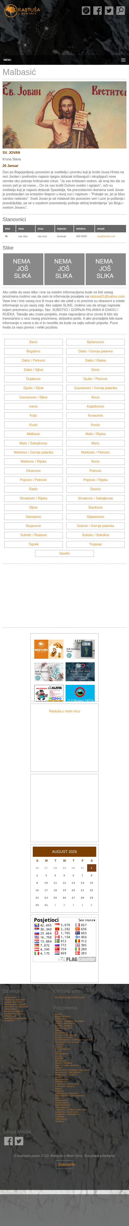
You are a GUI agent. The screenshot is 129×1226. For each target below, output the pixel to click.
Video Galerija (13, 1013)
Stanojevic (33, 517)
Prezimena (11, 1009)
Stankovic (95, 507)
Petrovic (95, 471)
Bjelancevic (95, 342)
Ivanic (33, 406)
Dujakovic (33, 379)
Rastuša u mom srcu (64, 711)
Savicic (95, 489)
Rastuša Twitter (109, 10)
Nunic (95, 461)
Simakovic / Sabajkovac (95, 498)
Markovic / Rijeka (33, 461)
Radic (33, 489)
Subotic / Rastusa (33, 535)
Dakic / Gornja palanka (95, 351)
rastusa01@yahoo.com (107, 296)
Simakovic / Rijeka (33, 498)
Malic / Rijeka (95, 434)
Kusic (33, 425)
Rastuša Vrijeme (64, 1210)
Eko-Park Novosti (15, 1004)
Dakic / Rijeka (95, 360)
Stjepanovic (95, 517)
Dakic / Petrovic (33, 360)
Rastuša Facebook (97, 10)
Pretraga (120, 10)
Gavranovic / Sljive (33, 397)
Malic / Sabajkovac (33, 443)
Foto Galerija (13, 1011)
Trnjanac (95, 544)
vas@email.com (106, 236)
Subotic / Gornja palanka (95, 526)
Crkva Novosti (13, 1002)
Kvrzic (95, 425)
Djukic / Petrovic (95, 379)
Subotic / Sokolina (95, 535)
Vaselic (64, 553)
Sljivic (33, 507)
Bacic (33, 342)
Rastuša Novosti (15, 1000)
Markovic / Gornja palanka (33, 452)
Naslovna (10, 997)
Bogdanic (33, 351)
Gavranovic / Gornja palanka (95, 388)
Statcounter (66, 1164)
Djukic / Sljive (33, 388)
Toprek (33, 544)
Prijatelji (10, 1016)
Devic (95, 370)
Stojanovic (33, 526)
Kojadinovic (95, 406)
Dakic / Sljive (33, 370)
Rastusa (22, 11)
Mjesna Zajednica (15, 1018)
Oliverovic (33, 471)
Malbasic (33, 434)
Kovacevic (95, 415)
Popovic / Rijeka (95, 480)
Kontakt (9, 1020)
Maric (95, 443)
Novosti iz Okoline (16, 1006)
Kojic (33, 415)
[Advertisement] (64, 595)
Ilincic (95, 397)
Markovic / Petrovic (95, 452)
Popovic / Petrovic (33, 480)
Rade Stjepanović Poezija (86, 10)
